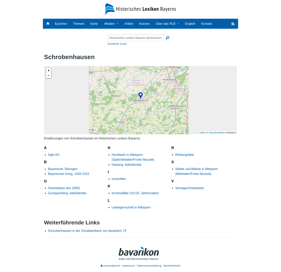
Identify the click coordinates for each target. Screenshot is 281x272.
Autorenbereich (110, 265)
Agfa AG (54, 154)
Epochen (61, 23)
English (190, 23)
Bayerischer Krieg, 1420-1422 (68, 173)
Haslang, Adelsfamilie (126, 164)
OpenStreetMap (216, 132)
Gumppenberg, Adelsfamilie (67, 193)
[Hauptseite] (48, 23)
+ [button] (49, 70)
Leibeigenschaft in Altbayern (131, 207)
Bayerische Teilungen (63, 169)
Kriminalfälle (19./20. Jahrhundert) (135, 193)
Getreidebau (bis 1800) (64, 188)
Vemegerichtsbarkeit (189, 188)
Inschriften (119, 179)
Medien (109, 23)
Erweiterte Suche (117, 43)
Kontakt (206, 23)
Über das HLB (165, 23)
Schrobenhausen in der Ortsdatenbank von (85, 230)
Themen (78, 23)
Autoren (144, 23)
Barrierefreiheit (172, 265)
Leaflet (202, 132)
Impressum (128, 265)
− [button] (49, 75)
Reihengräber (184, 154)
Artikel (128, 23)
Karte (94, 23)
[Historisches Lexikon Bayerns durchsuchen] (136, 38)
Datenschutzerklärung (149, 265)
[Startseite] (140, 9)
